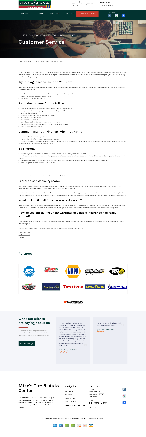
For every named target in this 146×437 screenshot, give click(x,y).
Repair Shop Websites (63, 418)
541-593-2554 (75, 2)
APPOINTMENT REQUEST (87, 14)
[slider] (63, 352)
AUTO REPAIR (39, 14)
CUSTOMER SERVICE (66, 35)
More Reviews (26, 343)
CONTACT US (68, 14)
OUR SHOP (24, 14)
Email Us (92, 407)
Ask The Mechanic (24, 235)
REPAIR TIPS (54, 14)
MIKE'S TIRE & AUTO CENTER (32, 35)
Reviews (21, 237)
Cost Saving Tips (24, 233)
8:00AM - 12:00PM (107, 5)
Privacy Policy (99, 418)
